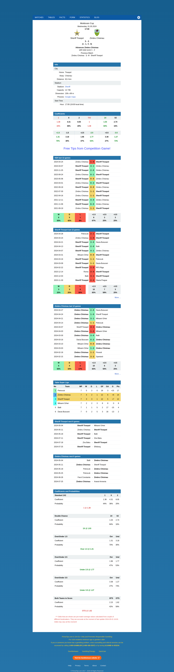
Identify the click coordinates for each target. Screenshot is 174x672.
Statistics (85, 17)
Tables (51, 17)
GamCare (102, 651)
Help (69, 665)
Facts (62, 17)
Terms (86, 665)
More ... (118, 297)
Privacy (77, 665)
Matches (39, 17)
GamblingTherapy (88, 651)
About (94, 665)
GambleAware (73, 651)
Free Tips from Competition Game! (87, 148)
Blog (96, 17)
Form (72, 17)
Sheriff (67, 87)
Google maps (70, 97)
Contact (103, 665)
